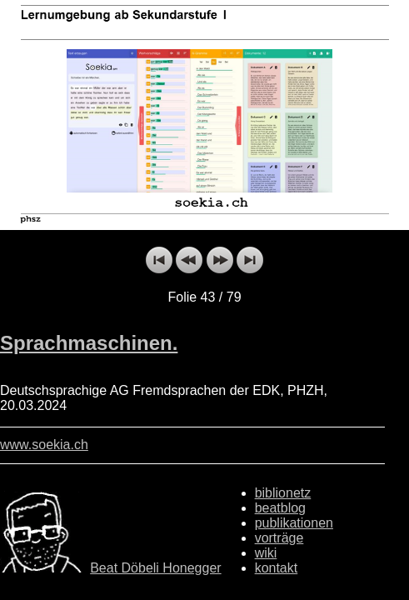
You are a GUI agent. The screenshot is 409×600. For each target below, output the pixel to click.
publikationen (294, 523)
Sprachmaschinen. (88, 343)
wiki (266, 553)
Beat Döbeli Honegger (155, 568)
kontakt (276, 568)
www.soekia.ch (44, 445)
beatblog (280, 508)
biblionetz (283, 493)
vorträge (279, 538)
